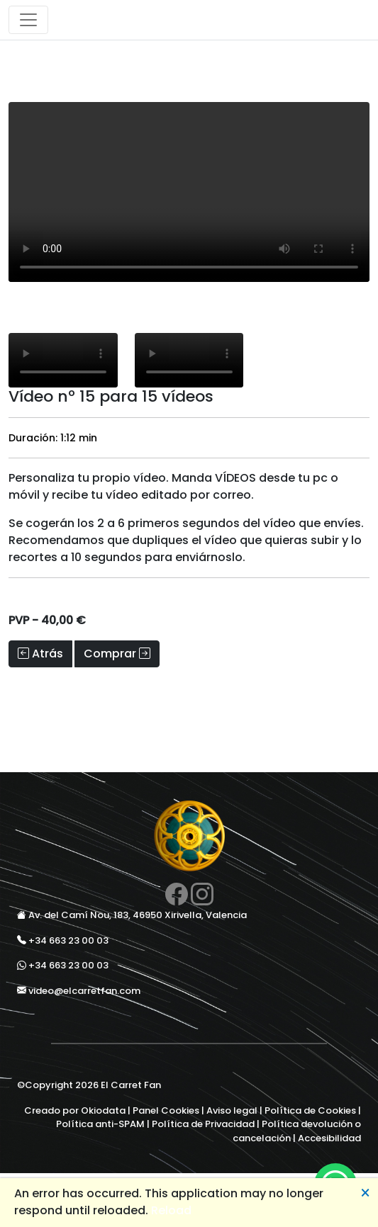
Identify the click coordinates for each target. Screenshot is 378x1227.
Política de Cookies (310, 1110)
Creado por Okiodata (75, 1110)
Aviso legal (231, 1110)
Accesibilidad (329, 1138)
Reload (171, 1210)
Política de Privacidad (203, 1124)
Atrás (40, 653)
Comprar (117, 653)
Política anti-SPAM (100, 1124)
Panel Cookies (166, 1110)
